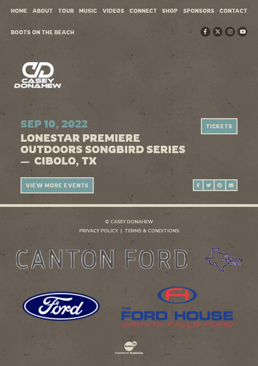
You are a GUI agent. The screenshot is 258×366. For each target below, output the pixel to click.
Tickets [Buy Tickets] (219, 126)
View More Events (57, 185)
